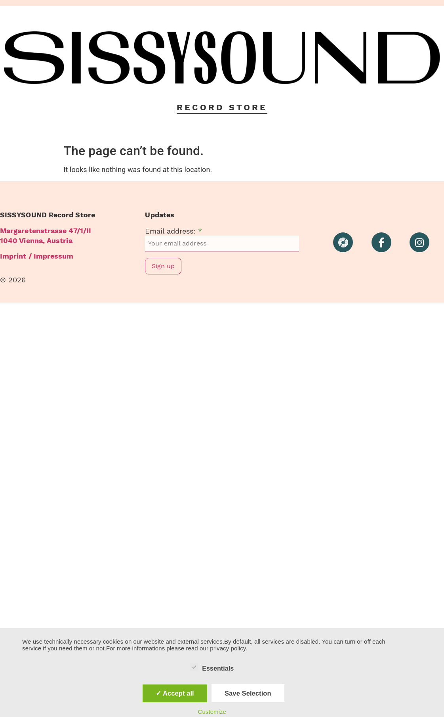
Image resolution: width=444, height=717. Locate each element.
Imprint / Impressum (37, 256)
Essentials (212, 667)
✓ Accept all (175, 693)
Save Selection (248, 693)
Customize (212, 711)
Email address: (173, 231)
